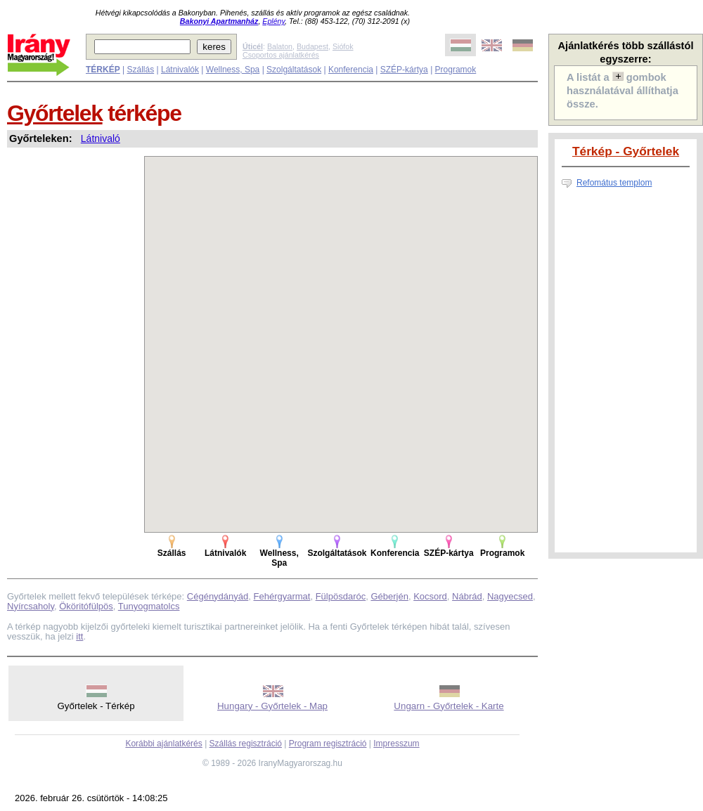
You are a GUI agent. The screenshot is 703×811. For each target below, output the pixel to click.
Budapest (312, 46)
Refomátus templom (614, 183)
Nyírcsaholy (30, 606)
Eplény (273, 21)
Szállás (140, 69)
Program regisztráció (328, 743)
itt (79, 636)
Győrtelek (55, 113)
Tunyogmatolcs (149, 606)
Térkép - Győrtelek (625, 151)
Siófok (343, 46)
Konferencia (350, 69)
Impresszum (396, 743)
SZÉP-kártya (404, 69)
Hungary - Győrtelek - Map (272, 706)
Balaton (279, 46)
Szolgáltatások (293, 69)
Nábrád (467, 596)
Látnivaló (100, 138)
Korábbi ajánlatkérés (163, 743)
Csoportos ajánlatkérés (281, 55)
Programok (456, 69)
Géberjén (389, 596)
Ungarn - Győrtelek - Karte (448, 706)
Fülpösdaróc (341, 596)
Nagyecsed (510, 596)
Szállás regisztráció (245, 743)
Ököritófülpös (86, 606)
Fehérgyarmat (282, 596)
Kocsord (430, 596)
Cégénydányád (217, 596)
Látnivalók (180, 69)
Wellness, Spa (232, 69)
